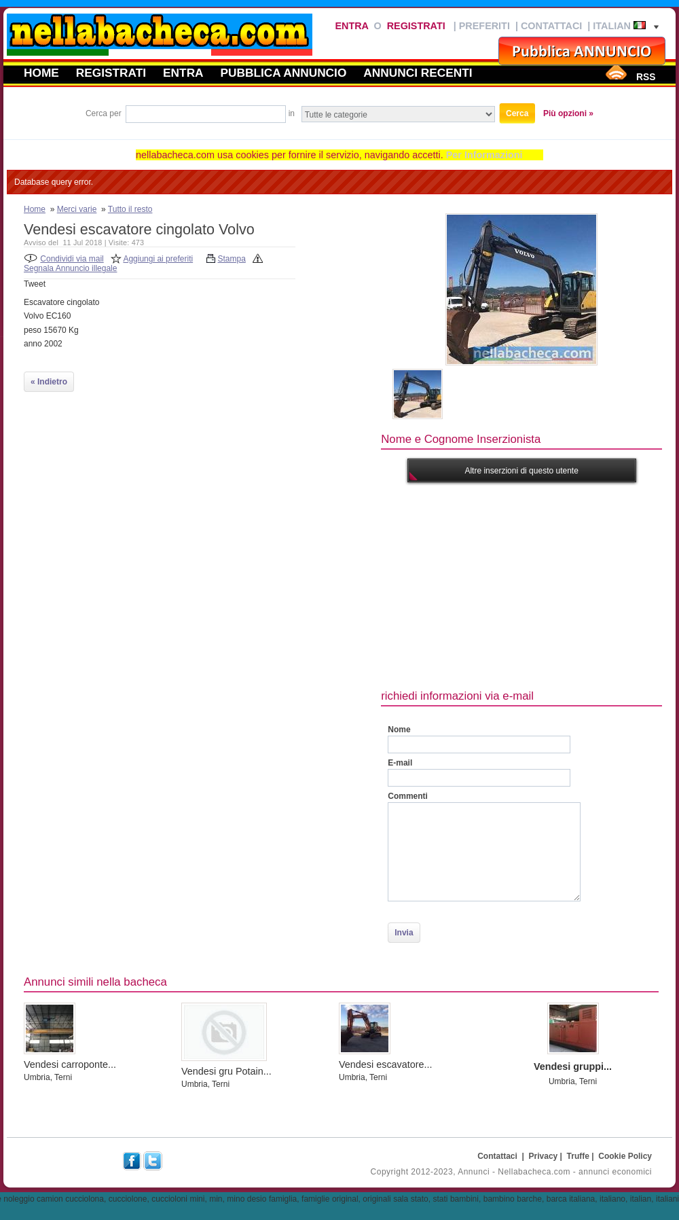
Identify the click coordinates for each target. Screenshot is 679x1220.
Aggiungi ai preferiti (158, 259)
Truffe (578, 1156)
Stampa (232, 259)
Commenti (408, 796)
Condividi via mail (71, 259)
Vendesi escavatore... (386, 1064)
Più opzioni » (568, 113)
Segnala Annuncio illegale (70, 268)
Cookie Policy (625, 1156)
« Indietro (49, 382)
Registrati (416, 25)
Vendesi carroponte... (70, 1064)
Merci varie (77, 209)
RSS (645, 76)
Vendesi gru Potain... (226, 1071)
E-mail (400, 763)
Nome (399, 729)
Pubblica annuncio (284, 72)
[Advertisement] (522, 584)
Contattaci (551, 25)
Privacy (543, 1156)
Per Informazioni (484, 154)
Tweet (34, 284)
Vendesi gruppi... (573, 1066)
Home (41, 72)
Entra (351, 25)
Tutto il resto (130, 209)
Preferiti (484, 25)
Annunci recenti (417, 72)
